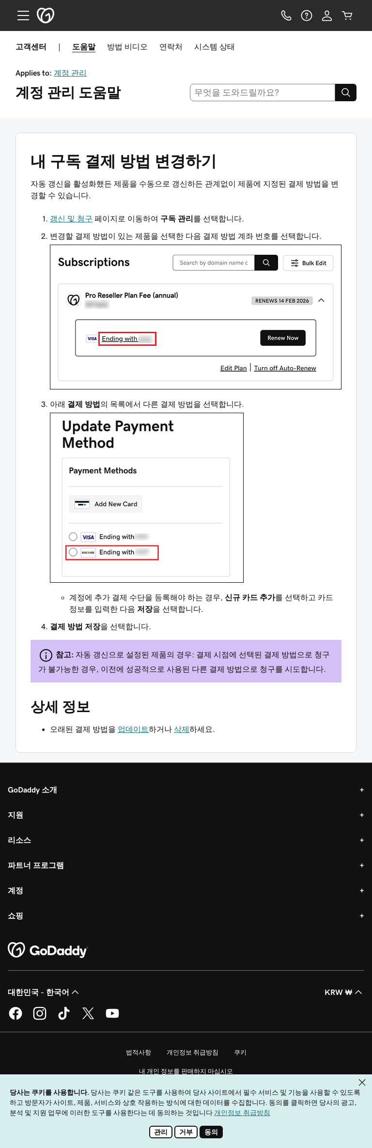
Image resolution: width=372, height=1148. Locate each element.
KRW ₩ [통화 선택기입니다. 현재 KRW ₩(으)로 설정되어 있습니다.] (344, 992)
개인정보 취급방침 (192, 1052)
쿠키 (240, 1052)
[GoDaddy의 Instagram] (39, 1018)
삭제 (181, 729)
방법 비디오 (127, 46)
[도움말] (306, 15)
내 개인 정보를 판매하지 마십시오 (186, 1071)
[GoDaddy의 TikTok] (64, 1018)
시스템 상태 (214, 46)
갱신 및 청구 (71, 218)
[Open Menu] (19, 15)
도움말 (83, 46)
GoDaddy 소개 (32, 789)
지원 (15, 815)
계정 (15, 890)
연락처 (171, 46)
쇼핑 (15, 915)
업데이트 (133, 729)
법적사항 (138, 1052)
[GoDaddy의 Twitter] (88, 1018)
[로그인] (327, 15)
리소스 (19, 840)
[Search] (345, 92)
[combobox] (262, 92)
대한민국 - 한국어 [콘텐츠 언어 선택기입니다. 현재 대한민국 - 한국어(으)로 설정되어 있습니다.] (44, 992)
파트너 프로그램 (36, 865)
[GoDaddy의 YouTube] (112, 1018)
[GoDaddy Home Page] (48, 950)
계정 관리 (70, 73)
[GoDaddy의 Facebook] (15, 1018)
